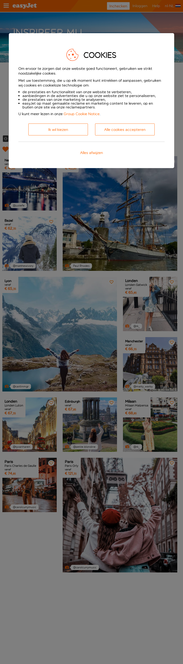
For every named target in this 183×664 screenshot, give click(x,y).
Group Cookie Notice (82, 114)
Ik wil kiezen (58, 129)
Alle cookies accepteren (125, 129)
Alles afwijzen (91, 152)
